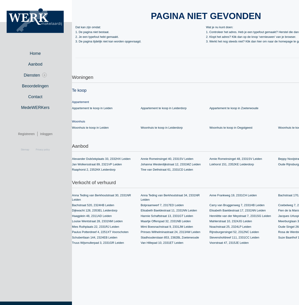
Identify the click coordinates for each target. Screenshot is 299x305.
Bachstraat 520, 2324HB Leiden (94, 205)
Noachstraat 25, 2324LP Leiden (232, 226)
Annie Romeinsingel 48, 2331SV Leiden (237, 159)
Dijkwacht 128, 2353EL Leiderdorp (96, 210)
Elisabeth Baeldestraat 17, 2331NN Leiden (239, 210)
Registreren (27, 134)
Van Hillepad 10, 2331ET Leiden (163, 242)
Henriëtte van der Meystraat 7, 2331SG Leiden (241, 216)
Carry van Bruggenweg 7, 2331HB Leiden (238, 205)
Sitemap (26, 149)
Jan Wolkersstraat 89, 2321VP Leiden (98, 164)
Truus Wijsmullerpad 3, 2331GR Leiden (99, 242)
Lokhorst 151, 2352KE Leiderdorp (233, 164)
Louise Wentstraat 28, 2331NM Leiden (98, 221)
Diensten (36, 75)
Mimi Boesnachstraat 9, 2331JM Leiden (168, 226)
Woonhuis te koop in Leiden (91, 127)
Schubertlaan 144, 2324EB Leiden (96, 237)
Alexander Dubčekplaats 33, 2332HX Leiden (102, 159)
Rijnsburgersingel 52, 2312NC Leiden (235, 232)
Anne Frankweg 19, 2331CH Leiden (234, 195)
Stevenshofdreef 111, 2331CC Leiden (236, 237)
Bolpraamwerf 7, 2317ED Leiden (163, 205)
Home (36, 53)
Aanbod (37, 64)
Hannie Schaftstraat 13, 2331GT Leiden (168, 216)
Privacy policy (44, 149)
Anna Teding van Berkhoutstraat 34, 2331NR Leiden (171, 198)
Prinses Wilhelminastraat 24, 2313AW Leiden (172, 232)
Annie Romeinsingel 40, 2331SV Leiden (168, 159)
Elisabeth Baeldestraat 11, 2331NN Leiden (170, 210)
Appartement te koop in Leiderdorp (165, 108)
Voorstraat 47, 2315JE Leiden (230, 242)
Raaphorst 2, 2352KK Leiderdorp (95, 169)
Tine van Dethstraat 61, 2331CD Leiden (168, 169)
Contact (37, 96)
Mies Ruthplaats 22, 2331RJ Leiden (97, 226)
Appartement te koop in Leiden (93, 108)
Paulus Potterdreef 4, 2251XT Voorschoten (101, 232)
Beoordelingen (36, 86)
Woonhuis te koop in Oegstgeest (232, 127)
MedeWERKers (36, 107)
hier (260, 41)
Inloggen (47, 134)
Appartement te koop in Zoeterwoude (235, 108)
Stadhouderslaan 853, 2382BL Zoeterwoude (171, 237)
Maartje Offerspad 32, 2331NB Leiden (167, 221)
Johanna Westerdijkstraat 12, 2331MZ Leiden (172, 164)
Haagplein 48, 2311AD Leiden (93, 216)
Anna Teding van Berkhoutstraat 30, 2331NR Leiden (102, 198)
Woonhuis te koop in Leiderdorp (163, 127)
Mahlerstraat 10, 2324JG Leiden (232, 221)
